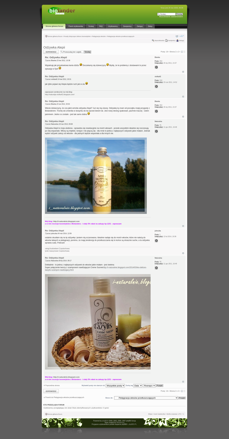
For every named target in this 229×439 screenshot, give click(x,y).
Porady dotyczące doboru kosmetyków (77, 36)
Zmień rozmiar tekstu (181, 36)
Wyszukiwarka (159, 40)
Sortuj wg (134, 385)
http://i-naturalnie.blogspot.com (66, 221)
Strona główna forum (55, 36)
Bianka (53, 60)
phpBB (104, 421)
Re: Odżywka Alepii (56, 57)
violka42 (54, 79)
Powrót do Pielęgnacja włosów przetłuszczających (64, 397)
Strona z (174, 52)
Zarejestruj (171, 40)
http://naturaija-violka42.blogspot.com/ (59, 94)
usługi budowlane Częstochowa (57, 248)
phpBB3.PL (133, 424)
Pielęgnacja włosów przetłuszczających (120, 36)
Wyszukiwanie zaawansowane (171, 16)
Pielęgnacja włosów (99, 36)
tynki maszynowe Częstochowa (57, 251)
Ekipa (150, 414)
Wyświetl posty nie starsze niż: (103, 385)
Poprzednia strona (52, 385)
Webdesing (120, 422)
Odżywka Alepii (54, 47)
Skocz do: (109, 398)
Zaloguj (181, 40)
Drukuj (177, 36)
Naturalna (54, 124)
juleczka (54, 233)
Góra (183, 72)
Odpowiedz (51, 52)
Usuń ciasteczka (159, 414)
